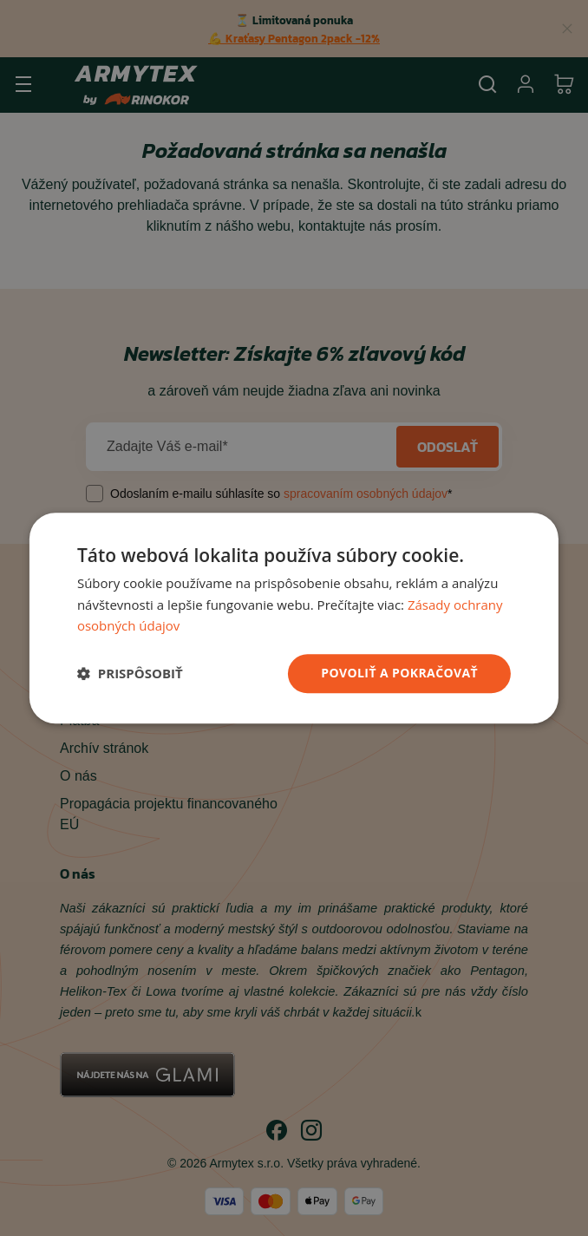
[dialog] (294, 618)
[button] (130, 674)
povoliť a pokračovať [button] (399, 672)
